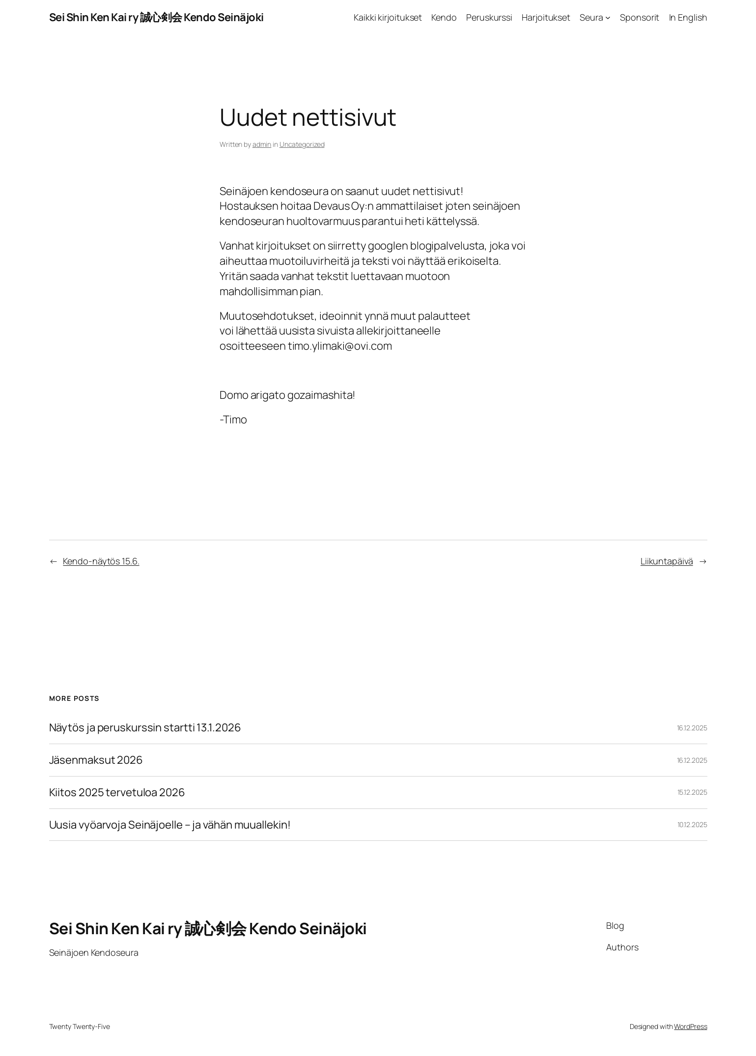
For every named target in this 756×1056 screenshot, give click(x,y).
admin (262, 144)
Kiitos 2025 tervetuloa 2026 (117, 792)
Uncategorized (302, 144)
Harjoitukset (546, 17)
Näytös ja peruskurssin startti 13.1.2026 (145, 728)
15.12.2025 (692, 792)
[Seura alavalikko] (608, 17)
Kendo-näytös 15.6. (101, 561)
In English (688, 17)
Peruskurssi (489, 17)
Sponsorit (639, 17)
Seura (591, 17)
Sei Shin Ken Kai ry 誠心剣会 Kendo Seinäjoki (156, 17)
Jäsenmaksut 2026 (96, 760)
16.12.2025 (692, 727)
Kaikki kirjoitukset (388, 17)
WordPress (690, 1026)
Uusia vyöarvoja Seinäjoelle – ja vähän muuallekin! (170, 825)
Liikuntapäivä (667, 561)
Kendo (444, 17)
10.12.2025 (692, 824)
